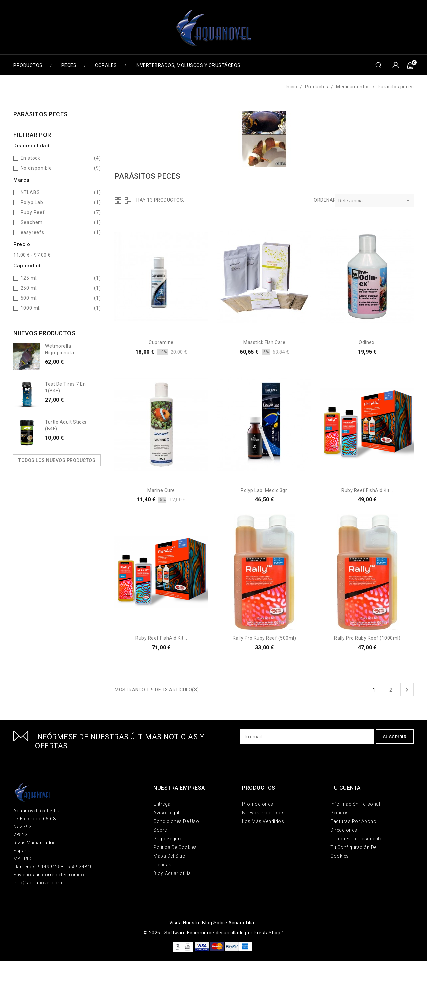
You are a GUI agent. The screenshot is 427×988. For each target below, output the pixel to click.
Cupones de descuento (356, 838)
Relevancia (375, 201)
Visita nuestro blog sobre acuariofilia (211, 922)
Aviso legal (166, 812)
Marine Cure (161, 490)
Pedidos (339, 812)
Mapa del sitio (169, 856)
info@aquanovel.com (37, 882)
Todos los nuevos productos (56, 460)
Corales (106, 65)
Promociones (257, 804)
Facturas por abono (353, 821)
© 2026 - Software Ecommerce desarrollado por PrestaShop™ (214, 932)
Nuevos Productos (263, 812)
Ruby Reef (33, 212)
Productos (28, 65)
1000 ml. (31, 308)
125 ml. (29, 278)
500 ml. (29, 298)
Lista (128, 200)
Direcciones (343, 830)
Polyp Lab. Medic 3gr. (264, 490)
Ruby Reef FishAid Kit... (367, 490)
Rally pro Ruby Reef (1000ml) (367, 638)
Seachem (32, 222)
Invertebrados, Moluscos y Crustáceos (188, 65)
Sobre (160, 830)
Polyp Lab (32, 202)
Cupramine (161, 342)
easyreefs (32, 232)
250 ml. (29, 288)
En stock (30, 158)
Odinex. (367, 342)
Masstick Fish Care (264, 342)
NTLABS (30, 192)
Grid (118, 200)
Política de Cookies (175, 847)
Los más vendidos (263, 821)
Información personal (355, 804)
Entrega (162, 804)
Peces (69, 65)
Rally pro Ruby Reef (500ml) (264, 638)
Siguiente (407, 690)
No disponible (36, 168)
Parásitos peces (40, 114)
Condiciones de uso (176, 821)
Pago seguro (168, 838)
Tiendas (162, 864)
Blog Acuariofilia (172, 873)
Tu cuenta (345, 788)
